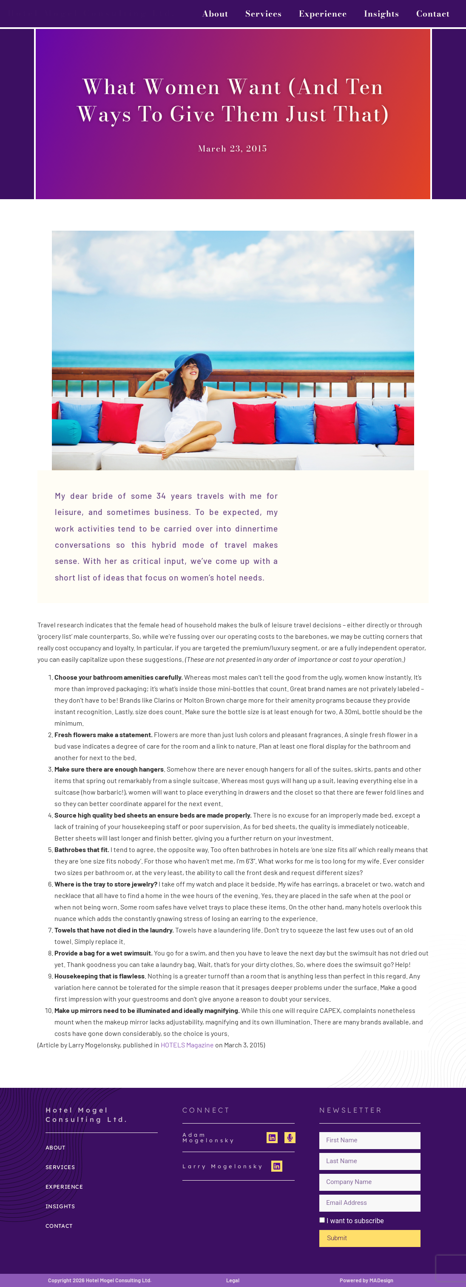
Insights (381, 13)
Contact (433, 13)
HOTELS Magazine (187, 1045)
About (215, 13)
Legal (232, 1280)
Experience (323, 13)
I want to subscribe (355, 1221)
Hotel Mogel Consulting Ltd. (92, 13)
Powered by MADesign (366, 1280)
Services (263, 13)
